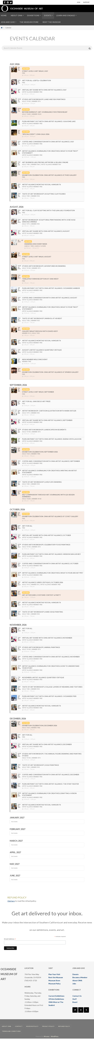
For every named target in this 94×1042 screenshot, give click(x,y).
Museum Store (54, 984)
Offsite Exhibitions (56, 1002)
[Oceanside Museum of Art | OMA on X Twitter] (86, 1013)
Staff (74, 1002)
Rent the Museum (55, 981)
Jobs (74, 987)
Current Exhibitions (56, 999)
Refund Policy (64, 1030)
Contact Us (77, 999)
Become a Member (79, 981)
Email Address (10, 942)
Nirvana (46, 1040)
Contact (19, 1030)
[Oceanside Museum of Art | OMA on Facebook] (75, 1013)
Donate (75, 978)
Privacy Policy (48, 1030)
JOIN (78, 2)
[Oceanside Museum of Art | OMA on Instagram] (80, 1013)
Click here (11, 904)
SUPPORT (86, 2)
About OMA (77, 984)
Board (74, 1005)
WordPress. (55, 1040)
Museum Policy (54, 987)
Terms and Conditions (11, 1034)
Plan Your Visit (54, 978)
